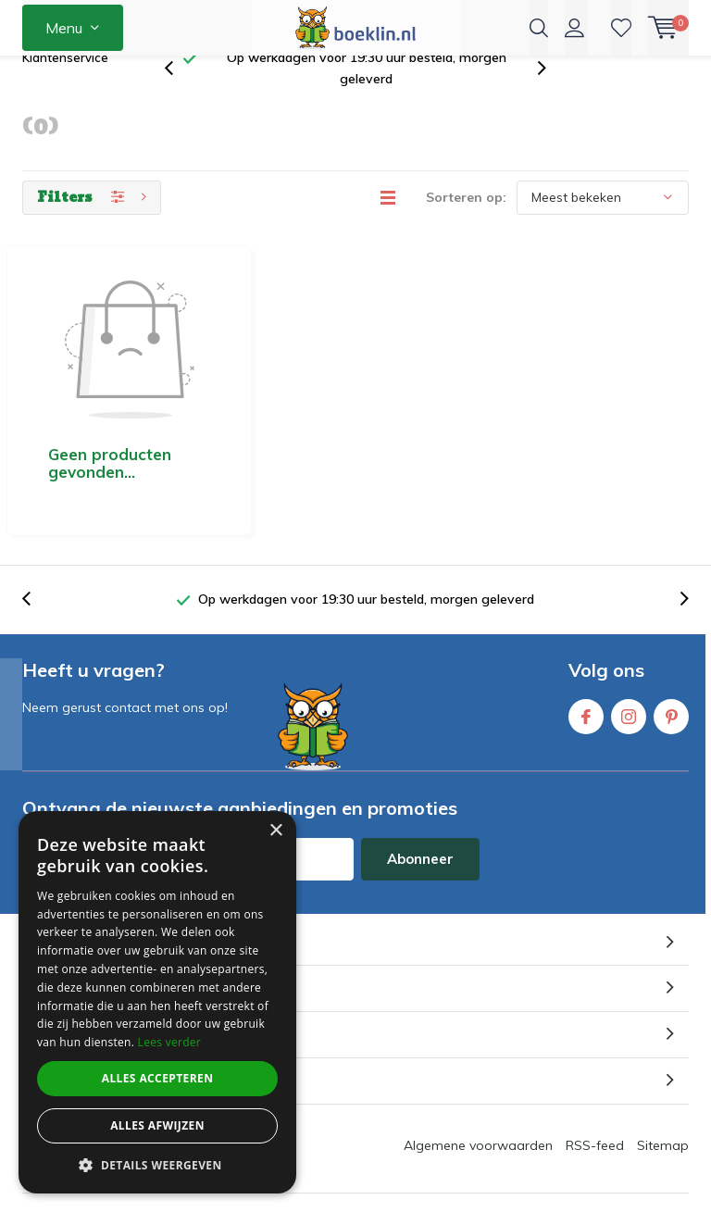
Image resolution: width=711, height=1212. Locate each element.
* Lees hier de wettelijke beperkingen (124, 813)
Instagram (628, 631)
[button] (157, 1165)
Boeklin (384, 1147)
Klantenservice (65, 87)
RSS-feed (595, 1064)
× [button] (275, 831)
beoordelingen (512, 1196)
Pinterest (671, 631)
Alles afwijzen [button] (157, 1125)
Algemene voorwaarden (478, 1064)
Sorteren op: (466, 227)
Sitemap (663, 1064)
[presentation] (179, 98)
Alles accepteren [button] (158, 1078)
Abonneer (420, 778)
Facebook (586, 631)
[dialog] (157, 1002)
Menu (63, 28)
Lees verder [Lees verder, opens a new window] (170, 1042)
